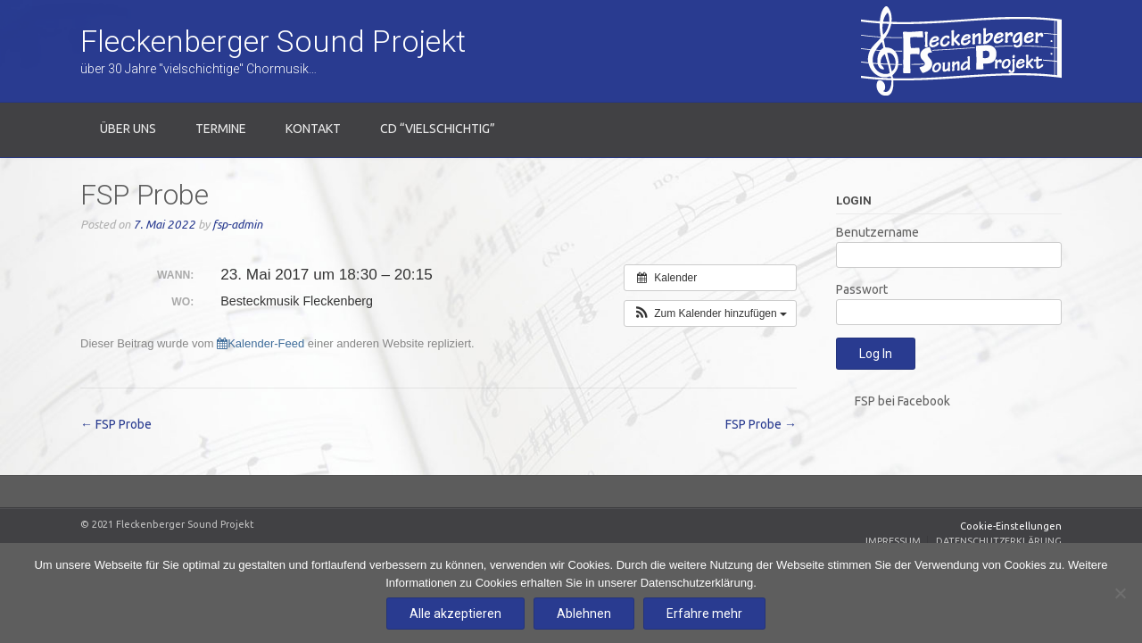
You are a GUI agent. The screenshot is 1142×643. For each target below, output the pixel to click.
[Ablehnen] (1120, 593)
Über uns (128, 128)
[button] (710, 313)
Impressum (893, 541)
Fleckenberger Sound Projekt (273, 41)
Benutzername (877, 232)
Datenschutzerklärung (999, 541)
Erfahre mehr (704, 613)
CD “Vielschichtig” (437, 128)
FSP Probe (116, 424)
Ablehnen (584, 613)
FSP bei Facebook (902, 401)
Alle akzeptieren (455, 613)
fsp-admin (237, 224)
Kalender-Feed (260, 343)
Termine (220, 128)
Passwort (862, 289)
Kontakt (313, 128)
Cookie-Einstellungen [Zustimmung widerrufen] (1011, 526)
